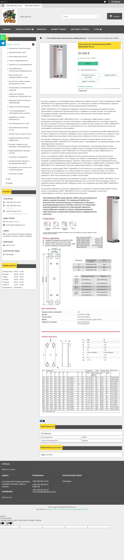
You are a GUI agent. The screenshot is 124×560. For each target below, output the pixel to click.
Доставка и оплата (80, 29)
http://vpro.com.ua (12, 222)
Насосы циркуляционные (18, 60)
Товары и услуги (23, 29)
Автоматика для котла (17, 52)
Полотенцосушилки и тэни (19, 123)
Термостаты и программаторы (20, 65)
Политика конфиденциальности (76, 509)
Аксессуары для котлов (18, 56)
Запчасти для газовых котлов (20, 134)
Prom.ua (73, 507)
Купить (87, 64)
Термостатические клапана (19, 107)
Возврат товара (58, 29)
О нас (96, 29)
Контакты (41, 29)
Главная (7, 29)
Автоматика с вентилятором (19, 48)
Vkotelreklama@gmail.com (15, 225)
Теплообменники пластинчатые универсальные (66, 38)
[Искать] (98, 16)
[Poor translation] (9, 523)
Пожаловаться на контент (55, 509)
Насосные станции (16, 174)
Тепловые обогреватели (18, 157)
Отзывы (9, 183)
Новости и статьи (8, 469)
